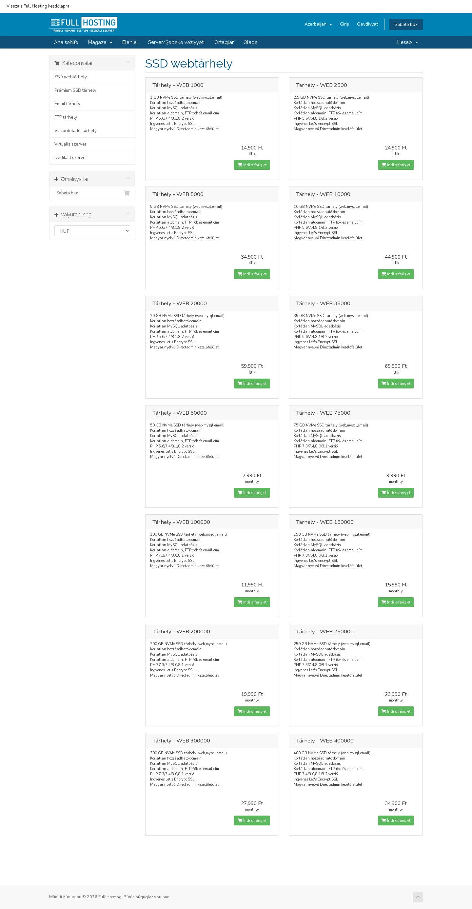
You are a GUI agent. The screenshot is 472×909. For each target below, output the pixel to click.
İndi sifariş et (252, 165)
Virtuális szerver (70, 144)
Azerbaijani (318, 24)
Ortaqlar (224, 42)
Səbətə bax (406, 24)
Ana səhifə (66, 42)
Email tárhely (67, 104)
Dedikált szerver (70, 157)
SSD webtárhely (70, 77)
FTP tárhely (65, 117)
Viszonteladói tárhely (75, 131)
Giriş (344, 24)
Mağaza (100, 42)
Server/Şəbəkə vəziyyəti (176, 42)
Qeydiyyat (367, 24)
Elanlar (130, 42)
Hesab (407, 42)
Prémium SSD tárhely (75, 90)
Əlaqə (251, 42)
